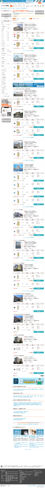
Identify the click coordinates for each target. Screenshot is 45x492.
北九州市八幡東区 (33, 403)
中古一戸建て (35, 424)
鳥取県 (10, 478)
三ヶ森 (27, 389)
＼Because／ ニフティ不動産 (38, 471)
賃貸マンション (23, 471)
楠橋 (23, 389)
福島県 (6, 472)
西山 (25, 389)
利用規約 (39, 485)
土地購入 (21, 475)
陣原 (18, 390)
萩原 (16, 390)
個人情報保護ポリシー (34, 485)
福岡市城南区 (32, 404)
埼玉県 (11, 473)
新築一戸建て (30, 424)
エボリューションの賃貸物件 (19, 109)
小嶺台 (38, 395)
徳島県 (17, 478)
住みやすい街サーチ (22, 478)
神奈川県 (9, 473)
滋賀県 (12, 477)
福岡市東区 (37, 403)
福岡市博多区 (15, 404)
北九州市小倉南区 (27, 403)
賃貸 (20, 471)
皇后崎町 (28, 395)
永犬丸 (20, 390)
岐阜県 (8, 476)
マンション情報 (22, 477)
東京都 (6, 473)
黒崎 (42, 389)
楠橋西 (15, 395)
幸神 (14, 396)
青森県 (8, 471)
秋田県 (14, 471)
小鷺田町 (35, 395)
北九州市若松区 (39, 402)
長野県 (10, 475)
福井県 (17, 475)
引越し (20, 482)
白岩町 (31, 396)
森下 (14, 389)
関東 (1, 473)
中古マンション (25, 424)
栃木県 (17, 473)
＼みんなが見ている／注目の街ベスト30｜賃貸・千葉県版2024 (39, 436)
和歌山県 (17, 477)
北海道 (6, 471)
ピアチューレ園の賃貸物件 (19, 163)
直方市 (18, 405)
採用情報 (43, 485)
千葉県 (13, 473)
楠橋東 (17, 395)
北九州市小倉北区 (21, 403)
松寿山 (28, 396)
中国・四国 (2, 478)
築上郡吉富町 (21, 402)
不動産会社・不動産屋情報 (23, 476)
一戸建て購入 (21, 474)
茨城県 (15, 473)
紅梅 (30, 395)
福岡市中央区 (20, 404)
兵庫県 (8, 477)
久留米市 (15, 405)
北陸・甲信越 (3, 475)
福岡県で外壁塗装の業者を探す (18, 419)
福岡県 (6, 480)
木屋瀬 (40, 389)
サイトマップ (36, 475)
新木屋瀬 (32, 389)
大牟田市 (40, 404)
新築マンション (20, 424)
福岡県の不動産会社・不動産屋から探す (19, 412)
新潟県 (6, 475)
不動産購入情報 (22, 472)
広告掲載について (36, 474)
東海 (1, 476)
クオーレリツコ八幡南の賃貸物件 (20, 240)
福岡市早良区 (37, 404)
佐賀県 (8, 480)
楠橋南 (20, 395)
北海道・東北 (3, 471)
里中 (16, 396)
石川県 (14, 475)
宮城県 (12, 471)
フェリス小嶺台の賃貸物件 (19, 140)
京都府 (10, 477)
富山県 (12, 475)
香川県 (6, 479)
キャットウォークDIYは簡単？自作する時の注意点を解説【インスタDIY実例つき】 (32, 436)
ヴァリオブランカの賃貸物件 (19, 53)
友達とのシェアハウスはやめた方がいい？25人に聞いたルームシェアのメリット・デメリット (37, 447)
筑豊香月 (35, 389)
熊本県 (12, 480)
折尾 (14, 390)
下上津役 (21, 396)
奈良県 (14, 477)
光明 (32, 395)
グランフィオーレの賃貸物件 (19, 22)
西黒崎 (30, 389)
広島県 (6, 478)
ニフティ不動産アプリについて (38, 472)
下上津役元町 (25, 396)
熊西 (21, 389)
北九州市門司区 (34, 402)
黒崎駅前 (18, 389)
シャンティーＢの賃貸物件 (19, 209)
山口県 (14, 478)
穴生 (16, 389)
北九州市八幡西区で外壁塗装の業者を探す (20, 418)
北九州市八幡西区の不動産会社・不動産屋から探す (21, 411)
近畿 (1, 477)
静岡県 (10, 476)
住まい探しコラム (22, 479)
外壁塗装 (21, 481)
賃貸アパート (27, 471)
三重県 (12, 476)
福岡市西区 (28, 404)
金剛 (42, 395)
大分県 (14, 480)
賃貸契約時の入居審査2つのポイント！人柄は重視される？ (24, 436)
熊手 (21, 395)
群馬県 (6, 474)
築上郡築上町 (30, 402)
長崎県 (10, 480)
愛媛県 (8, 479)
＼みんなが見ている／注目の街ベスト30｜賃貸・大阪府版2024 (16, 436)
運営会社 (29, 485)
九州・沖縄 (2, 480)
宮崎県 (17, 480)
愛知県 (6, 476)
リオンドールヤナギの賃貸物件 (19, 263)
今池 (38, 389)
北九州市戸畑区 (16, 403)
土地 (38, 424)
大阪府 (6, 477)
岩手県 (10, 471)
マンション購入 (22, 473)
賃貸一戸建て (31, 471)
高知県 (10, 479)
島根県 (12, 478)
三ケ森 (18, 396)
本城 (22, 390)
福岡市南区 (24, 404)
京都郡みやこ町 (16, 402)
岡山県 (8, 478)
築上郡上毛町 (25, 402)
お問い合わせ (36, 473)
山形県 (17, 471)
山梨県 (8, 475)
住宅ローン (21, 480)
